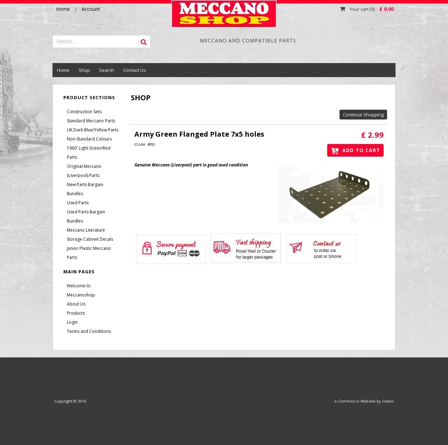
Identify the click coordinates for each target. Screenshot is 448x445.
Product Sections (89, 97)
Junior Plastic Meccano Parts (89, 252)
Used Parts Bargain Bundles (86, 216)
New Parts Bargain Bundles (85, 189)
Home (63, 70)
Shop (84, 70)
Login (72, 322)
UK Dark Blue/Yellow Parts (92, 130)
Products (76, 313)
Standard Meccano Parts (91, 121)
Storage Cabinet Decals (90, 239)
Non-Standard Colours (89, 139)
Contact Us (134, 70)
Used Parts (78, 203)
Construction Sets (84, 112)
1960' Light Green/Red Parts (89, 152)
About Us (76, 304)
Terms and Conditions (89, 331)
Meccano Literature (86, 230)
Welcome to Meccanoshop (81, 290)
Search (106, 70)
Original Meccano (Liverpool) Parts (84, 170)
